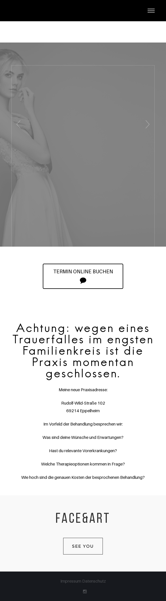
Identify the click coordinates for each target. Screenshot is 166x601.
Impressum (71, 580)
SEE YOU (83, 546)
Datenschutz (94, 580)
